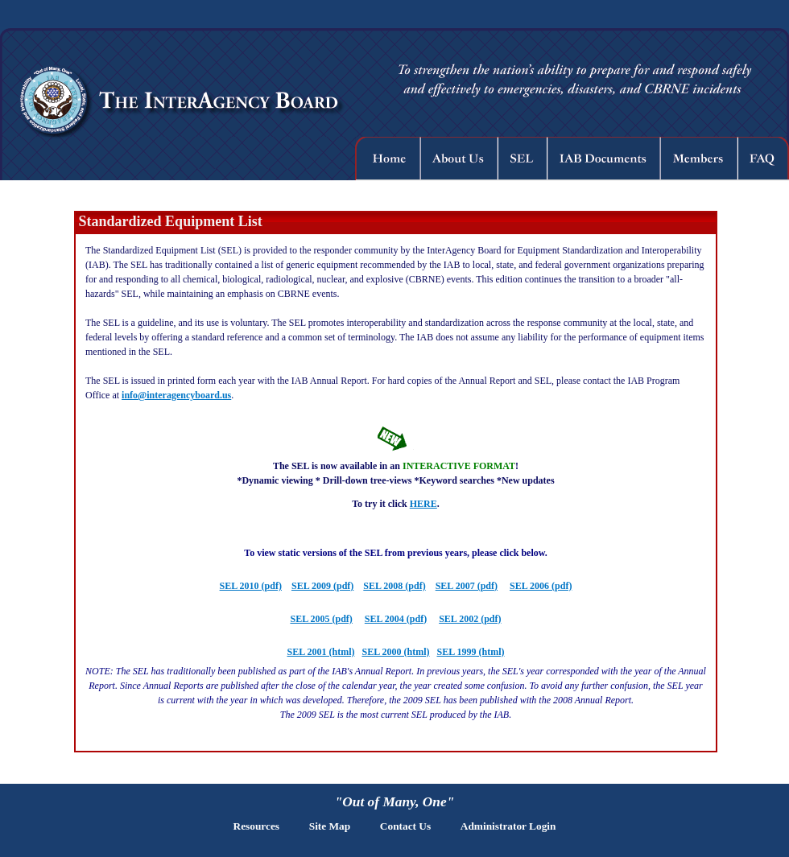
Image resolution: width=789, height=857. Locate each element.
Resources (256, 826)
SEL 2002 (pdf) (470, 618)
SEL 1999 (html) (471, 651)
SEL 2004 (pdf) (396, 618)
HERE (423, 503)
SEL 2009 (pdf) (322, 585)
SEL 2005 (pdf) (321, 618)
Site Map (329, 826)
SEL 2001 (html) (320, 651)
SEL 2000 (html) (395, 651)
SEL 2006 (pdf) (541, 585)
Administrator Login (508, 826)
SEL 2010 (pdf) (251, 585)
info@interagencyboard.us (176, 395)
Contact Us (405, 826)
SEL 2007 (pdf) (467, 585)
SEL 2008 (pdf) (394, 585)
